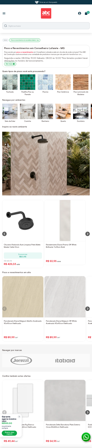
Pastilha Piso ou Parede (27, 93)
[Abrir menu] (4, 14)
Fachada (10, 92)
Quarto (63, 121)
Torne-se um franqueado (46, 2)
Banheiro (45, 121)
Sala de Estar (10, 121)
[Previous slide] (4, 308)
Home (5, 40)
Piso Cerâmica (63, 92)
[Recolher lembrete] (19, 416)
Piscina (45, 92)
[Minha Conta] (79, 14)
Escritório (80, 121)
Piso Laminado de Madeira (81, 93)
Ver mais (10, 64)
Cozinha (27, 121)
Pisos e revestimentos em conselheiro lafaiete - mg (24, 40)
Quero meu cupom (9, 433)
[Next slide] (87, 308)
